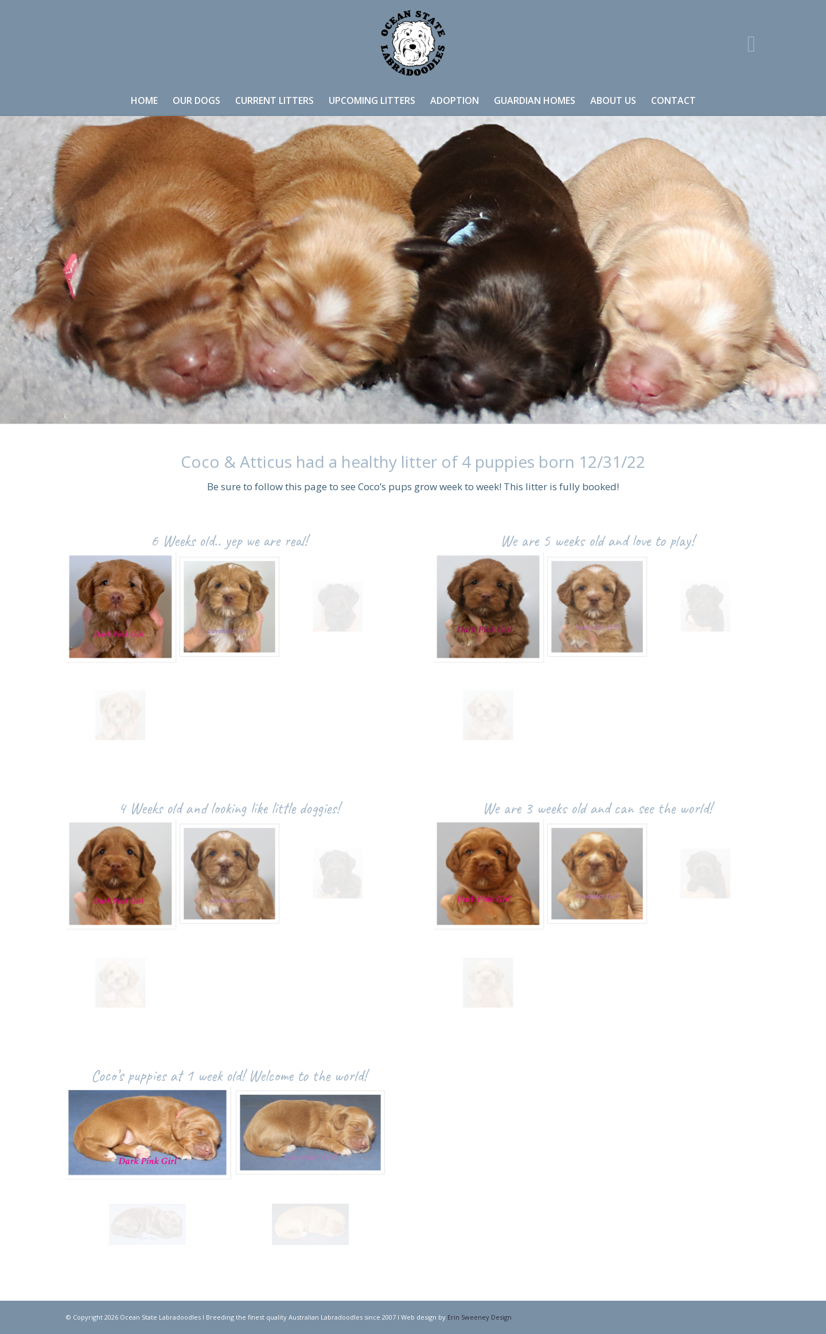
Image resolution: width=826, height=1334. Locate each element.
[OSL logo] (413, 43)
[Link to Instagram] (751, 43)
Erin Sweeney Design (479, 1317)
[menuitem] (144, 100)
